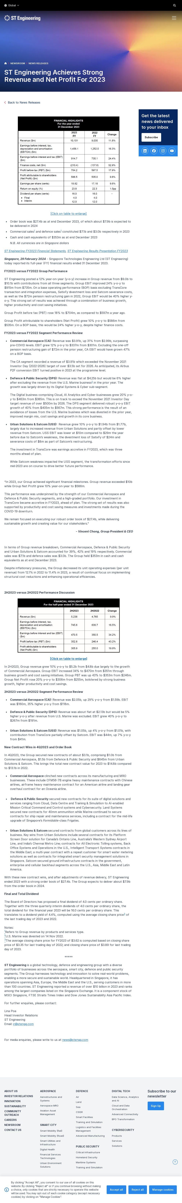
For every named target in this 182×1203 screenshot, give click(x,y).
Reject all (138, 1198)
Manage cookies (163, 1198)
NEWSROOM (17, 63)
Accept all (116, 1198)
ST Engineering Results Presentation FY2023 (100, 254)
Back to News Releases (22, 102)
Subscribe (154, 140)
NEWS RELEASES (38, 63)
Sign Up (156, 1105)
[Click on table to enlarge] (71, 216)
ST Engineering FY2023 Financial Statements (38, 254)
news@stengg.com (78, 1042)
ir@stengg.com (26, 1026)
